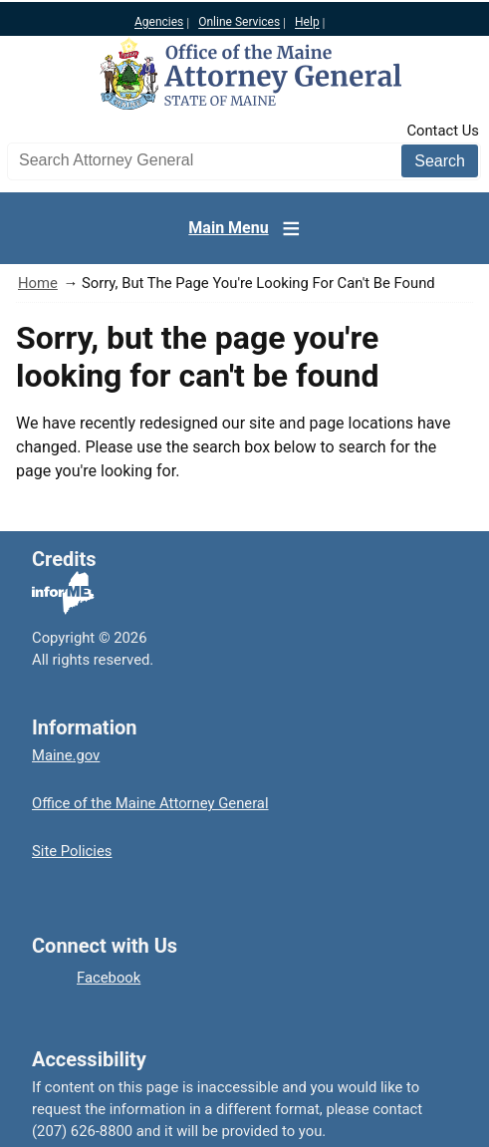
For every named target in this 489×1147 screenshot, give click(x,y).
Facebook (108, 978)
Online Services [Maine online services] (239, 23)
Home (38, 283)
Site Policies (72, 851)
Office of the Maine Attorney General (150, 803)
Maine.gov (66, 755)
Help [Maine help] (307, 23)
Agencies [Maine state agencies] (158, 23)
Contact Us (442, 131)
